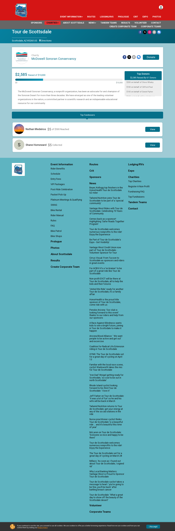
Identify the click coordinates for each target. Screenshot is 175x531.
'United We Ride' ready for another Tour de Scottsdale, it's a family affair (106, 293)
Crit (135, 16)
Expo (145, 16)
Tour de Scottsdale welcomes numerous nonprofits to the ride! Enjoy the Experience (105, 233)
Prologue (123, 16)
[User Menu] (160, 7)
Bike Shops (56, 237)
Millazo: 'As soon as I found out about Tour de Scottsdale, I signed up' (106, 465)
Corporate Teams (151, 26)
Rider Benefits (58, 170)
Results (125, 23)
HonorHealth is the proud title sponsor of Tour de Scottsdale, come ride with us (105, 303)
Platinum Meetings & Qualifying (66, 201)
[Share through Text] (159, 32)
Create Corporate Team (122, 26)
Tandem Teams (109, 23)
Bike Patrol (56, 232)
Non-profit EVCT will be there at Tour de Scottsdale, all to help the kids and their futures (106, 282)
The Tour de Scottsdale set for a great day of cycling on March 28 (105, 455)
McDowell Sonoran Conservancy (53, 59)
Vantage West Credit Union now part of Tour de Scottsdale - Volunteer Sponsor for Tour (105, 251)
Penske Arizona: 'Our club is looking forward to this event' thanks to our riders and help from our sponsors (106, 315)
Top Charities (134, 182)
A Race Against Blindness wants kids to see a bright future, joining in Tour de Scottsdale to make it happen (106, 328)
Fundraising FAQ (136, 193)
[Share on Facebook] (141, 32)
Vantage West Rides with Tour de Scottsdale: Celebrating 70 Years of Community (106, 212)
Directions (46, 40)
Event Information (70, 16)
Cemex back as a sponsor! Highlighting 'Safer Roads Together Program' (106, 223)
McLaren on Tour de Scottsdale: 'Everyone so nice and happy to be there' (106, 436)
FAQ (53, 227)
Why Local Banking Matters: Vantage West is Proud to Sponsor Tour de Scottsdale (106, 475)
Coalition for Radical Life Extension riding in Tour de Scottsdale (106, 349)
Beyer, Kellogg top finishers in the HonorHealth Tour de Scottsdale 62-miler (106, 191)
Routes (91, 16)
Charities (52, 23)
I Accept (153, 526)
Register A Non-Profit (139, 187)
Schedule (55, 175)
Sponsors (36, 23)
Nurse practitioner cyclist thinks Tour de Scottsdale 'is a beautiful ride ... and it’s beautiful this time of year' (106, 424)
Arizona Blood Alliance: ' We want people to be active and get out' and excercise (105, 340)
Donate (151, 57)
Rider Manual (57, 216)
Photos (157, 16)
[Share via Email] (154, 32)
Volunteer (141, 23)
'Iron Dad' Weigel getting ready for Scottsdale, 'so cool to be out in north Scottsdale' (106, 379)
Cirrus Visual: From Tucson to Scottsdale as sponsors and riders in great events (106, 262)
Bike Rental (56, 211)
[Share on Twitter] (145, 32)
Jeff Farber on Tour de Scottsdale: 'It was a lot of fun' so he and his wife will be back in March (106, 400)
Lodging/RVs (106, 16)
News (91, 23)
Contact (156, 23)
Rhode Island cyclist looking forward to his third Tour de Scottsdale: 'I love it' (103, 389)
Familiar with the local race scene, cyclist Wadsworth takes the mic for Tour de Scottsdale (106, 368)
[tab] (87, 116)
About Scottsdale (73, 23)
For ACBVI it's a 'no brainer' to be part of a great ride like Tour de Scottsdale (105, 272)
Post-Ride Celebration (62, 190)
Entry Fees (56, 180)
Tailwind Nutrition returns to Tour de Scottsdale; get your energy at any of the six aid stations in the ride (106, 411)
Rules (53, 222)
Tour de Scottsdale (31, 31)
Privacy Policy (42, 528)
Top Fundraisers (136, 198)
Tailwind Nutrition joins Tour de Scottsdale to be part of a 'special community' (106, 202)
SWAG (54, 206)
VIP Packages (58, 185)
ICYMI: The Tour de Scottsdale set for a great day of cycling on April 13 (106, 358)
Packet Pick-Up (58, 196)
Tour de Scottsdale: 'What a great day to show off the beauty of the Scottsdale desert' (106, 499)
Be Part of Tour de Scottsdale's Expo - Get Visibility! (105, 242)
